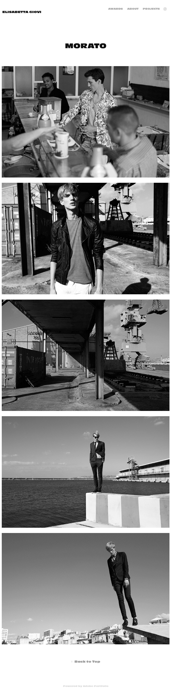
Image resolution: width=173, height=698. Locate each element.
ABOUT (133, 8)
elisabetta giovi (21, 12)
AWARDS (115, 8)
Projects (151, 8)
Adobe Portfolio (95, 686)
